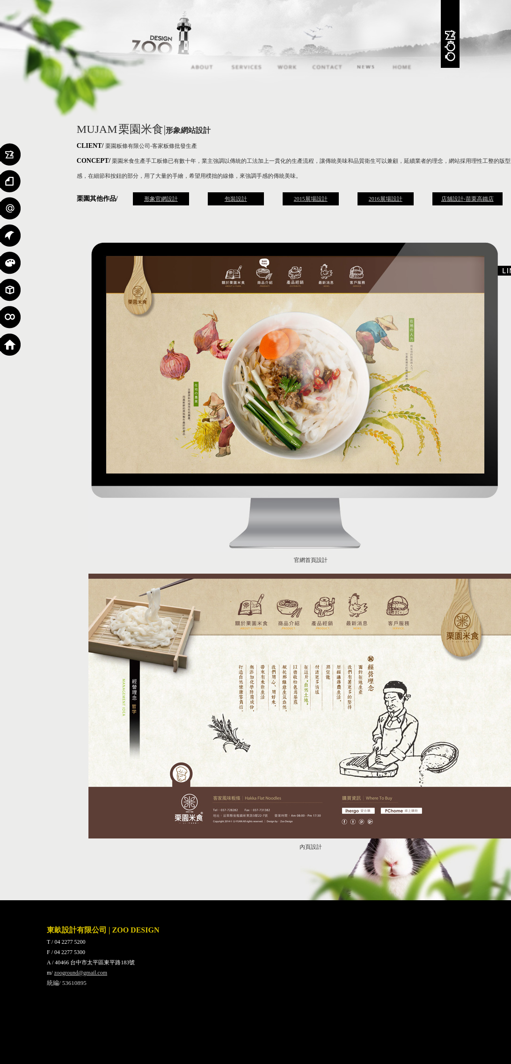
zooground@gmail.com (80, 972)
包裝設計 (236, 199)
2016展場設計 (385, 199)
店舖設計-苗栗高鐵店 (467, 199)
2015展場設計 (311, 199)
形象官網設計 (161, 199)
